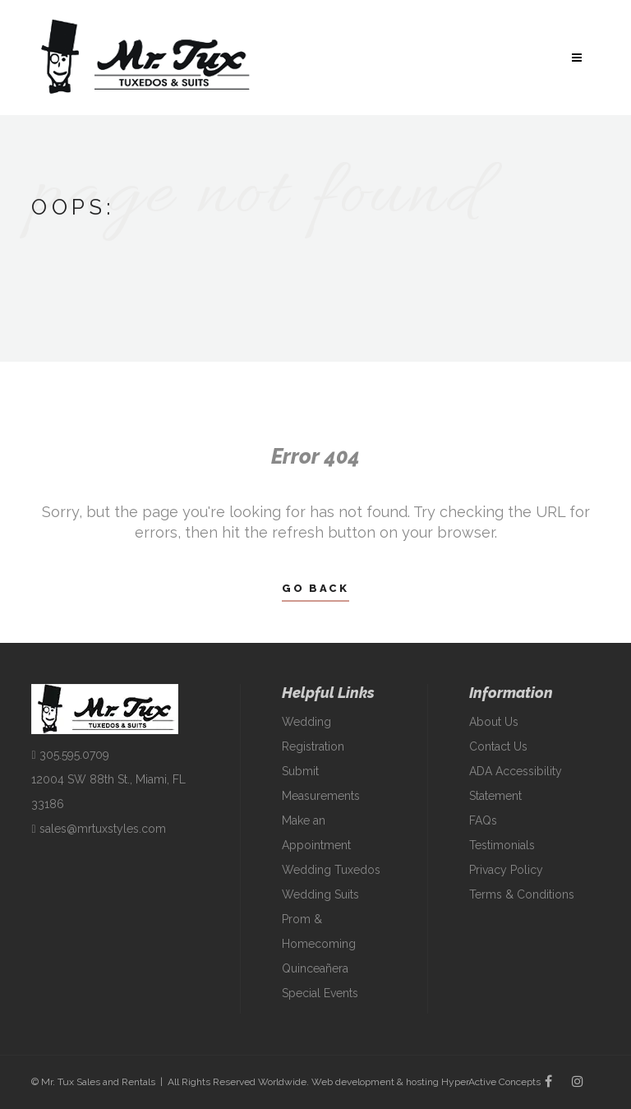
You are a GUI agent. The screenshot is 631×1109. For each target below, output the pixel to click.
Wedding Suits (320, 894)
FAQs (483, 820)
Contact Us (498, 746)
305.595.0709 (69, 754)
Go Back (315, 588)
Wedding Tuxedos (331, 869)
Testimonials (502, 845)
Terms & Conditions (521, 894)
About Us (493, 721)
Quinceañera (315, 968)
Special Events (320, 993)
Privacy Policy (506, 869)
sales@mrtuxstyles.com (98, 828)
